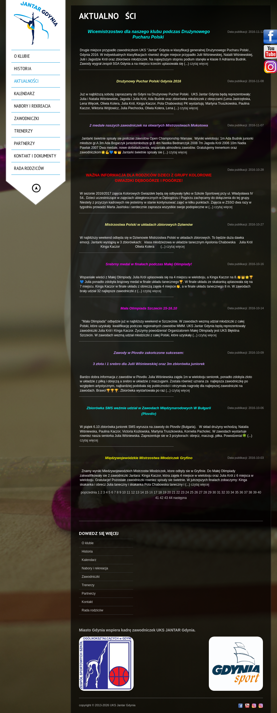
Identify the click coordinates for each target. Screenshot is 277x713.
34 (232, 492)
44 (171, 498)
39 (255, 492)
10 (124, 492)
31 (219, 492)
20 (169, 492)
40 (259, 492)
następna (180, 498)
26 (196, 492)
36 (241, 492)
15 (147, 492)
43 (166, 498)
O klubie (22, 56)
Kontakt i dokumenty (35, 156)
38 (251, 492)
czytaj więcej (199, 64)
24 (187, 492)
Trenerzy (23, 131)
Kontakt (87, 602)
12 (133, 492)
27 (201, 492)
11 (129, 492)
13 (138, 492)
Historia (22, 68)
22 (178, 492)
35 (237, 492)
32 (224, 492)
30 (214, 492)
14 (142, 492)
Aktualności (26, 81)
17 (156, 492)
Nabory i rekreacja (32, 106)
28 (205, 492)
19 (165, 492)
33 (228, 492)
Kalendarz (24, 93)
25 (192, 492)
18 (160, 492)
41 (157, 498)
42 (162, 498)
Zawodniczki (26, 118)
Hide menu (36, 188)
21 (174, 492)
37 (246, 492)
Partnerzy (24, 143)
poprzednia (89, 492)
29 (210, 492)
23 (183, 492)
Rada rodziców (29, 168)
